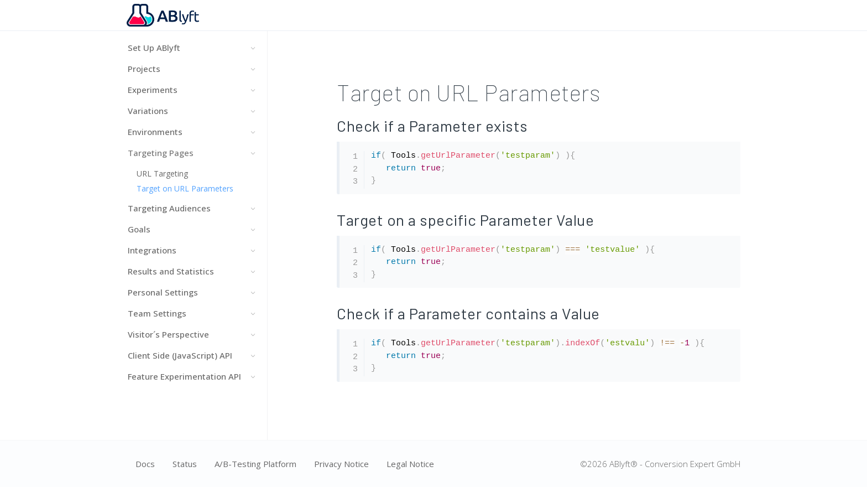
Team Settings (191, 313)
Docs (145, 463)
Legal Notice (410, 463)
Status (185, 463)
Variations (191, 110)
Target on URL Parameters (183, 188)
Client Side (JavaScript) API (191, 355)
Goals (191, 229)
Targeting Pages (191, 152)
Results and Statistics (191, 271)
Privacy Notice (341, 463)
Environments (191, 131)
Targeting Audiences (191, 208)
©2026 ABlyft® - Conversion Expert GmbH (660, 463)
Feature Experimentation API (191, 376)
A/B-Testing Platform (255, 463)
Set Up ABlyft (191, 47)
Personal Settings (191, 292)
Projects (191, 68)
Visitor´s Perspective (191, 334)
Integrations (191, 250)
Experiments (191, 89)
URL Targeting (161, 173)
